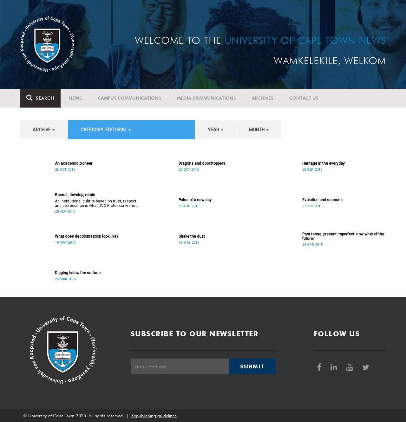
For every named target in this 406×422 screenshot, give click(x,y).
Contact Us (303, 98)
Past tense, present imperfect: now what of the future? (343, 236)
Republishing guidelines (154, 415)
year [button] (215, 129)
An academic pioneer (73, 163)
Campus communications (129, 98)
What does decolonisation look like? (86, 236)
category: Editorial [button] (106, 129)
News (75, 98)
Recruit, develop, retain (75, 195)
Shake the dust (192, 236)
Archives (262, 98)
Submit (252, 366)
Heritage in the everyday (323, 163)
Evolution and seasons (322, 200)
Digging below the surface (78, 273)
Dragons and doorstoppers (202, 163)
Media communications (206, 98)
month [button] (259, 129)
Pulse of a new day (195, 200)
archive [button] (44, 129)
